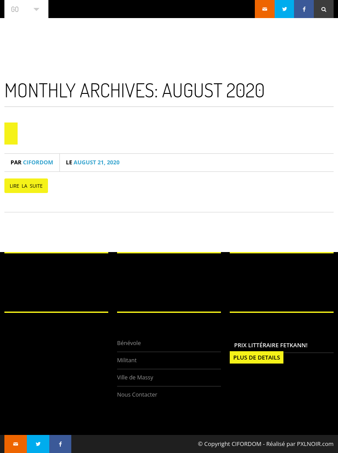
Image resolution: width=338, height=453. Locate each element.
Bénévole (129, 343)
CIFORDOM (32, 162)
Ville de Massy (135, 377)
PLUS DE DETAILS (256, 357)
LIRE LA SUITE (26, 185)
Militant (127, 360)
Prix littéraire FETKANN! (271, 345)
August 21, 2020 (93, 162)
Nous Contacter (137, 394)
